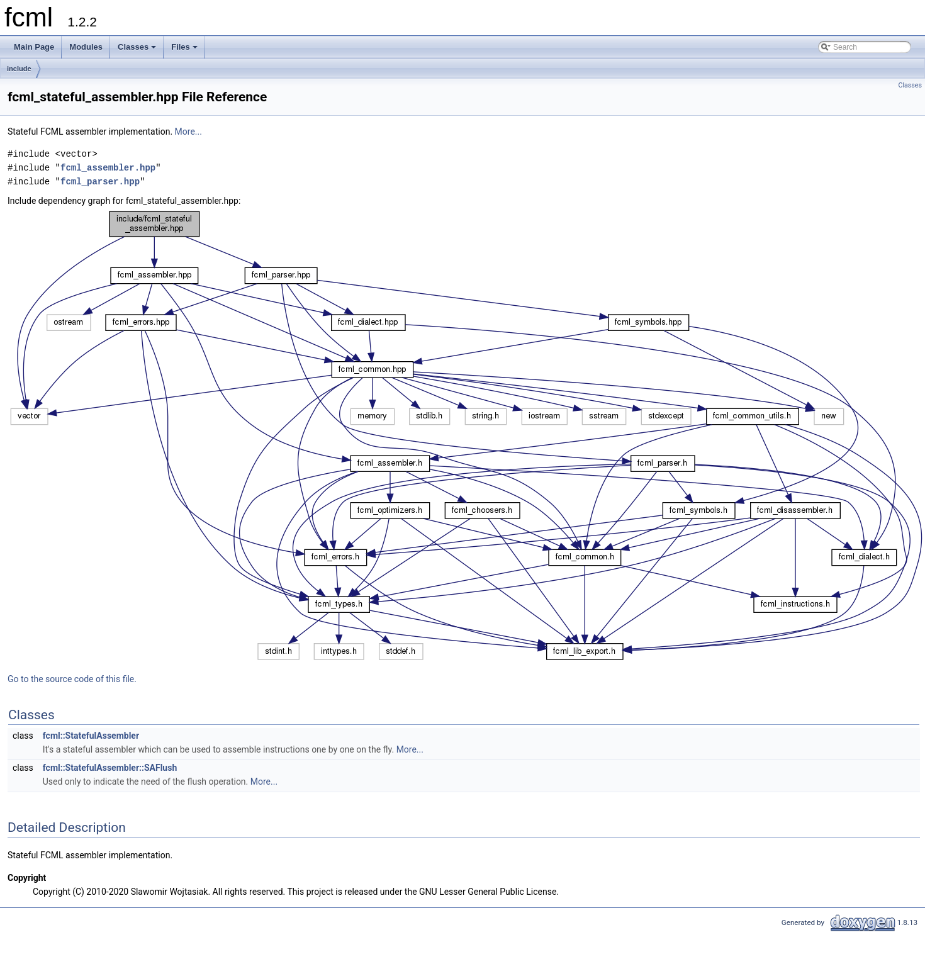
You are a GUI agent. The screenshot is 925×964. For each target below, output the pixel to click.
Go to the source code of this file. (72, 679)
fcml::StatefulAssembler (91, 736)
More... (188, 131)
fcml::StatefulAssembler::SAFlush (110, 768)
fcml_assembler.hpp (107, 168)
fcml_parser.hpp (100, 182)
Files (185, 50)
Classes (138, 50)
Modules (86, 47)
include (19, 68)
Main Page (34, 47)
